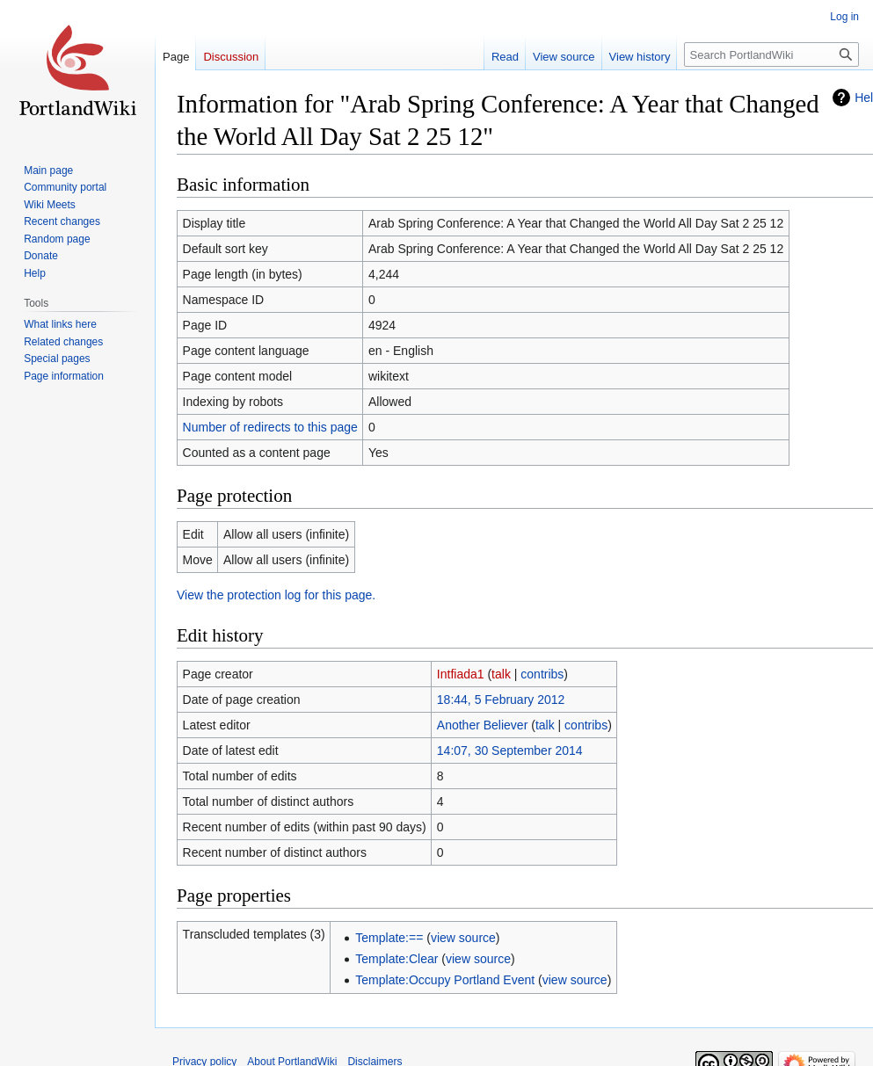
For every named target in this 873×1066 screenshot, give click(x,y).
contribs (542, 674)
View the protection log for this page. (276, 595)
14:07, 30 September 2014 (510, 750)
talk (501, 674)
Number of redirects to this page (270, 427)
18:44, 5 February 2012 (501, 700)
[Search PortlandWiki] (771, 54)
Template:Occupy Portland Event (445, 980)
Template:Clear (396, 959)
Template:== (389, 938)
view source (463, 938)
